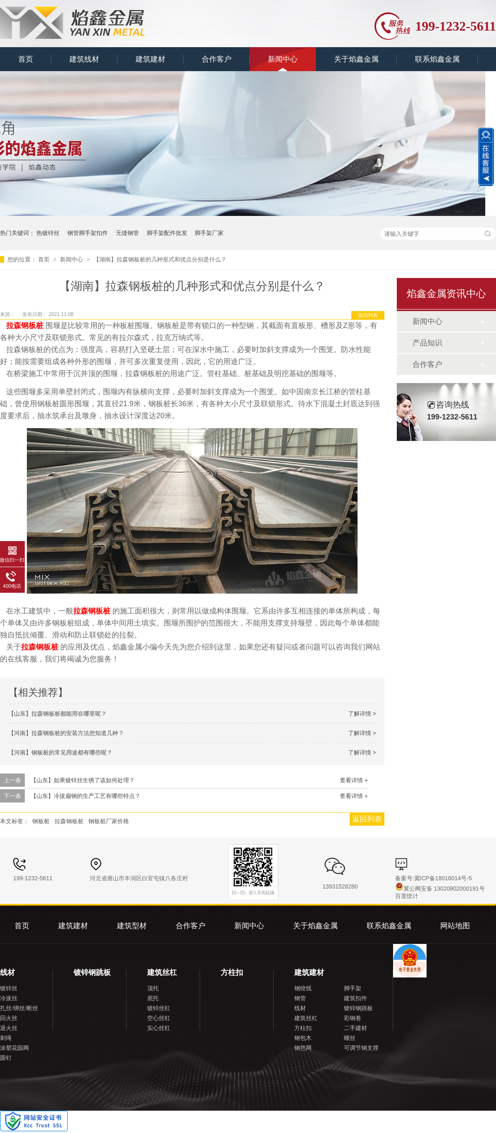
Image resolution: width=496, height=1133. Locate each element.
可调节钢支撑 (361, 1048)
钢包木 (303, 1038)
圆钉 (6, 1058)
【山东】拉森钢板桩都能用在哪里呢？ (57, 713)
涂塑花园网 (14, 1048)
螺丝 (349, 1038)
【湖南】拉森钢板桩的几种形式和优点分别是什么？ (160, 259)
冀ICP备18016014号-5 (443, 878)
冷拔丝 (8, 998)
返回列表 (368, 315)
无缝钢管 (127, 233)
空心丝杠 (158, 1018)
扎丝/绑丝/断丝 (19, 1008)
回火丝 (8, 1018)
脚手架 (352, 988)
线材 (7, 972)
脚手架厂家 (209, 233)
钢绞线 (303, 988)
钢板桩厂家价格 (108, 821)
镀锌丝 (8, 988)
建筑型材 (132, 926)
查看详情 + (354, 780)
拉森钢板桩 (69, 821)
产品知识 (427, 343)
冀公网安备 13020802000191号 (440, 888)
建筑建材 (150, 59)
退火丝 (8, 1028)
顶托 (153, 988)
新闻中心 (283, 59)
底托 (153, 998)
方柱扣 (232, 972)
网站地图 (455, 926)
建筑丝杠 (162, 972)
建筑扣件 (355, 998)
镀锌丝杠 (158, 1008)
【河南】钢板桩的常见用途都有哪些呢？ (60, 752)
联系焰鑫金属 (437, 59)
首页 (25, 59)
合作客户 (216, 59)
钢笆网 (303, 1048)
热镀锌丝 (48, 233)
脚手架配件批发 (167, 233)
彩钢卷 (352, 1018)
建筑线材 (84, 59)
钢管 (300, 998)
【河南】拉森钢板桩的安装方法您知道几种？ (66, 733)
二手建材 (355, 1028)
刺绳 (6, 1038)
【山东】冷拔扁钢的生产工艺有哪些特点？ (86, 796)
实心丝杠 (158, 1028)
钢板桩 (41, 821)
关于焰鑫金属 (356, 59)
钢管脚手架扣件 (87, 233)
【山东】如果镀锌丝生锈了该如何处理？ (83, 780)
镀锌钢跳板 (92, 972)
